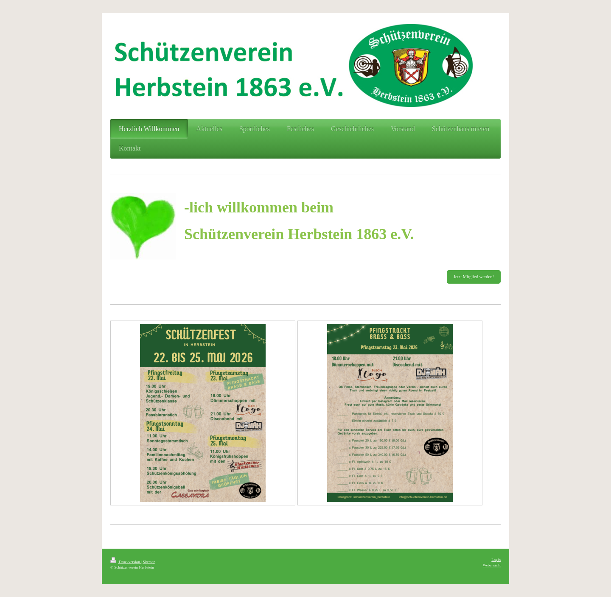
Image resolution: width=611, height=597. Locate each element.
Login (496, 560)
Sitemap (149, 562)
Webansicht (492, 565)
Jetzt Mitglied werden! (474, 276)
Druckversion (125, 562)
